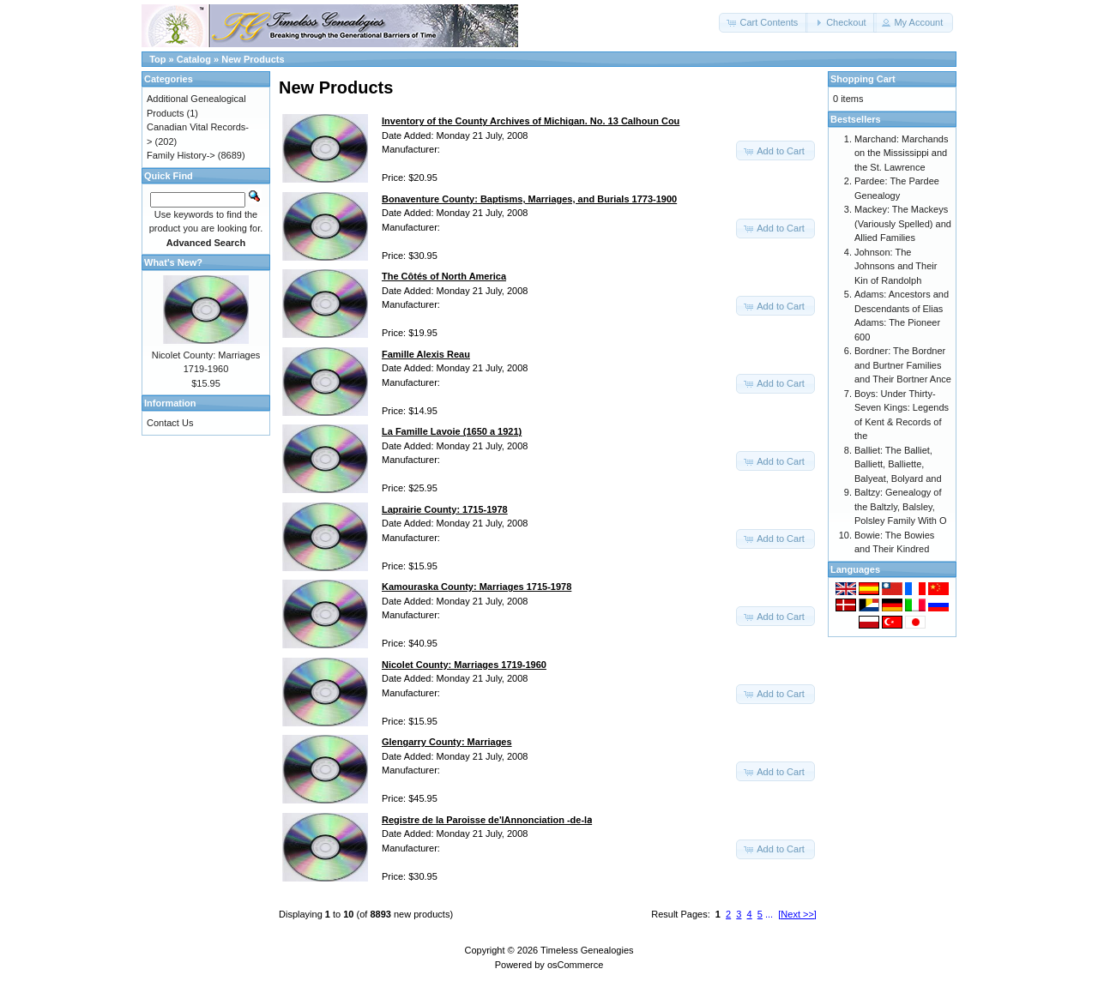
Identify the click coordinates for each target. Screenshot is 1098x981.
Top (157, 59)
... (769, 914)
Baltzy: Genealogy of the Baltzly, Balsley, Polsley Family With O (900, 506)
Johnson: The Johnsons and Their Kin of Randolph (895, 266)
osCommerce (575, 965)
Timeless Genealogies (586, 950)
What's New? (173, 262)
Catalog (194, 59)
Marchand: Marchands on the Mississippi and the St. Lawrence (901, 153)
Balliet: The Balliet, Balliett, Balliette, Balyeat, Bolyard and (898, 464)
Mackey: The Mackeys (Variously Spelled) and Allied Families (902, 223)
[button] (763, 23)
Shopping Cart (863, 79)
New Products (252, 59)
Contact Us (170, 423)
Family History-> (181, 155)
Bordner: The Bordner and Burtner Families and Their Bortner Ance (902, 365)
